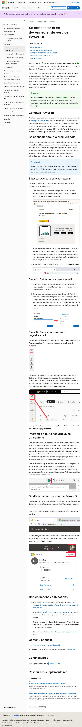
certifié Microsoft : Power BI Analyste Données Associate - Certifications (52, 693)
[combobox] (13, 24)
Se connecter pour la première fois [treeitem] (12, 49)
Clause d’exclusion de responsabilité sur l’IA (15, 720)
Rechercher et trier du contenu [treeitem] (15, 57)
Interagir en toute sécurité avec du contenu (43, 53)
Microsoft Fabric (41, 22)
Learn (31, 22)
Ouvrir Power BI (73, 8)
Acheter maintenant (58, 8)
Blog (47, 720)
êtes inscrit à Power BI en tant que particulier (54, 612)
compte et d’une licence (40, 121)
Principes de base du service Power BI (46, 645)
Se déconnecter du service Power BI (41, 55)
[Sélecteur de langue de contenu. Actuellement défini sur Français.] (6, 715)
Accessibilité (54, 723)
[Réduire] (24, 20)
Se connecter (76, 2)
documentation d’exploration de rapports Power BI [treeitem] (13, 30)
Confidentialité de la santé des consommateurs (16, 723)
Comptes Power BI (36, 47)
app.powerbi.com (59, 97)
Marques (64, 723)
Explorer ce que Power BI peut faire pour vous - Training (47, 683)
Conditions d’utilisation (41, 723)
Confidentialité (67, 720)
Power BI (52, 22)
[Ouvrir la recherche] (69, 2)
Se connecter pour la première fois (41, 50)
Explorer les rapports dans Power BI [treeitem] (14, 40)
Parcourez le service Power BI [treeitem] (15, 54)
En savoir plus (70, 649)
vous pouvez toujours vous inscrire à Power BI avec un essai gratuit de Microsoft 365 (55, 605)
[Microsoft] (3, 2)
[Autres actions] (78, 21)
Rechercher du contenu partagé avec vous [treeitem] (13, 62)
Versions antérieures (37, 720)
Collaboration (57, 720)
